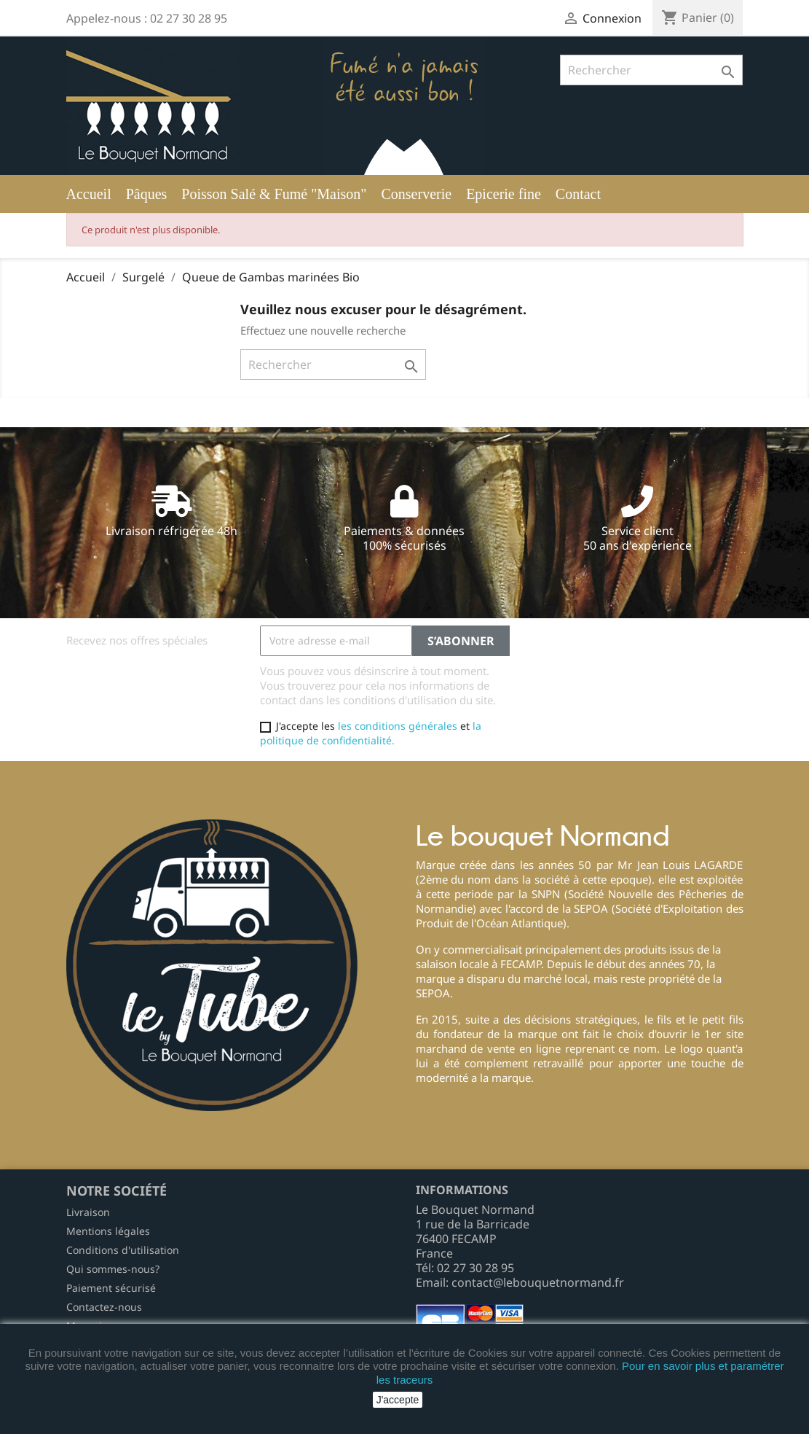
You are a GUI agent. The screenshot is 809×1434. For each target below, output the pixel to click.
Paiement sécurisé (111, 1288)
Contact (578, 194)
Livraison (88, 1212)
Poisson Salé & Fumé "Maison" (273, 194)
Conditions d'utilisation (122, 1250)
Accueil (88, 194)
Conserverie (416, 194)
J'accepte (397, 1400)
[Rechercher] (651, 70)
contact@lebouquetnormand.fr (537, 1282)
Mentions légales (108, 1231)
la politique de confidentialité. (370, 733)
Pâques (146, 194)
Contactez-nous (104, 1307)
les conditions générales (397, 726)
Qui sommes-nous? (112, 1269)
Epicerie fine (503, 194)
